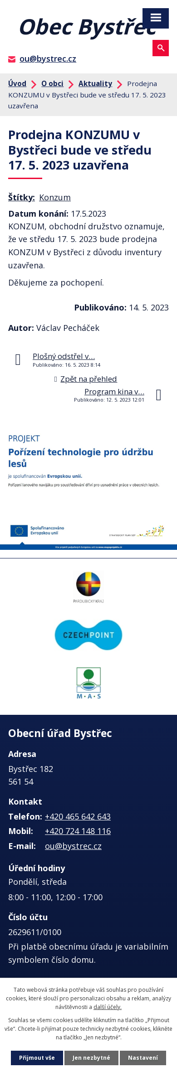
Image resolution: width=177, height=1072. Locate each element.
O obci (52, 83)
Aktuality (95, 83)
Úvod (17, 83)
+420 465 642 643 (78, 816)
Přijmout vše (37, 1058)
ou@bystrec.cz (48, 58)
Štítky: (21, 197)
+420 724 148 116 (78, 830)
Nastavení (143, 1058)
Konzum (55, 197)
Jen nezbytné (91, 1058)
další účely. (107, 1007)
